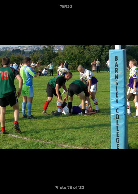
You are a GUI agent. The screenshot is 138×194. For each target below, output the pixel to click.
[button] (118, 7)
